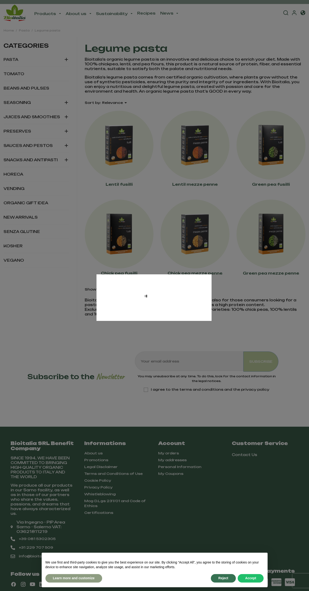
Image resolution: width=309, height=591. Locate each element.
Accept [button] (250, 578)
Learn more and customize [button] (74, 578)
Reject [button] (223, 578)
